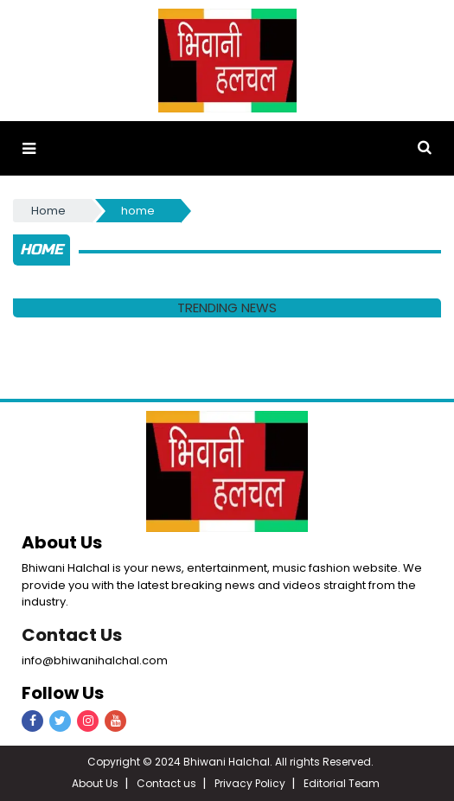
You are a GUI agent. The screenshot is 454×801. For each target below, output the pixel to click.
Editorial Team (342, 783)
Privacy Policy (249, 783)
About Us (95, 783)
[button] (28, 148)
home (138, 210)
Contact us (166, 783)
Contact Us (72, 635)
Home (48, 210)
